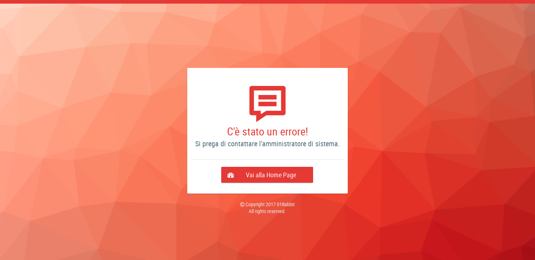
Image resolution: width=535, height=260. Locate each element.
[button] (267, 175)
